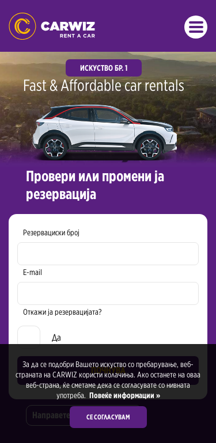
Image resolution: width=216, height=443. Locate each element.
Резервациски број (51, 232)
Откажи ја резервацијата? (62, 311)
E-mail (32, 272)
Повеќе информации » (124, 395)
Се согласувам (108, 417)
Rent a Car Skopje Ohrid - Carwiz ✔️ (52, 26)
